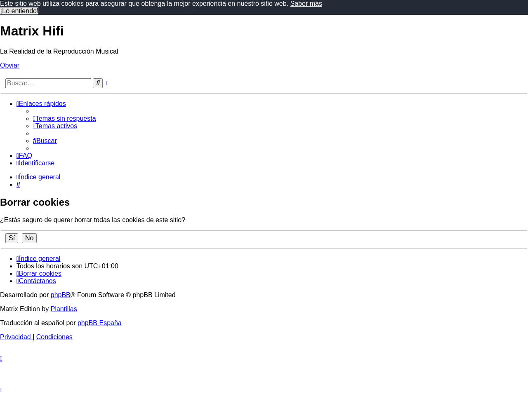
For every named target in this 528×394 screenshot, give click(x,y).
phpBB (61, 294)
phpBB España (100, 322)
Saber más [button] (306, 3)
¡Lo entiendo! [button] (19, 10)
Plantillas (64, 308)
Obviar (9, 65)
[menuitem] (64, 118)
